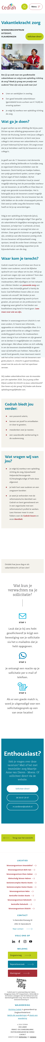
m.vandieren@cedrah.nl (22, 806)
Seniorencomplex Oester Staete (20, 887)
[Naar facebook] (19, 941)
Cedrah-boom (29, 515)
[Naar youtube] (30, 941)
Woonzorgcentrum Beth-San (19, 870)
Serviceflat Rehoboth (19, 904)
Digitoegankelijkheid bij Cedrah (22, 1032)
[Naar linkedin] (13, 941)
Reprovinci (23, 1037)
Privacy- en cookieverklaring (22, 1030)
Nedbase (33, 1037)
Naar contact (18, 929)
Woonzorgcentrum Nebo (19, 891)
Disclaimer (22, 1027)
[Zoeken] (24, 7)
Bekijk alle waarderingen (17, 1015)
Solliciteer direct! (35, 36)
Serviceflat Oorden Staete (19, 895)
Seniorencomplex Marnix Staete (20, 883)
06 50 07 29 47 (22, 797)
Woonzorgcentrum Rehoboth (20, 900)
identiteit (18, 519)
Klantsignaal (15, 973)
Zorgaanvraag (16, 955)
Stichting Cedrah (15, 1009)
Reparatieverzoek (17, 964)
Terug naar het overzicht (22, 838)
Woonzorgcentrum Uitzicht (20, 908)
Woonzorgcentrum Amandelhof (20, 865)
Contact (22, 1035)
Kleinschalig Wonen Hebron (19, 878)
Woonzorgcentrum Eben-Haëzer (19, 874)
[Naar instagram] (25, 941)
